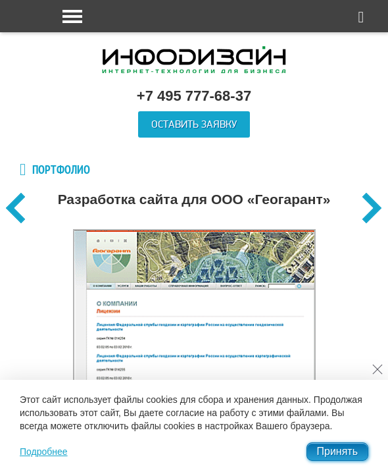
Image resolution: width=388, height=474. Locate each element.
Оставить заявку (194, 124)
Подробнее (44, 451)
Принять (337, 451)
